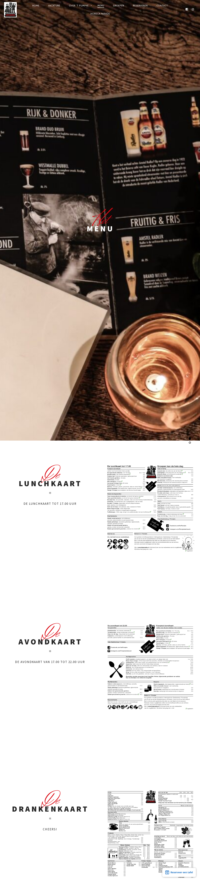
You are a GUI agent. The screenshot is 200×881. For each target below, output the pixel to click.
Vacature (54, 5)
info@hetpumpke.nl (112, 814)
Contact (162, 5)
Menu (100, 5)
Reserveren (140, 5)
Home (35, 5)
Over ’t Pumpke (79, 5)
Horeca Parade (100, 13)
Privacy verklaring (117, 868)
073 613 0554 (90, 814)
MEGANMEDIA (92, 868)
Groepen (118, 5)
